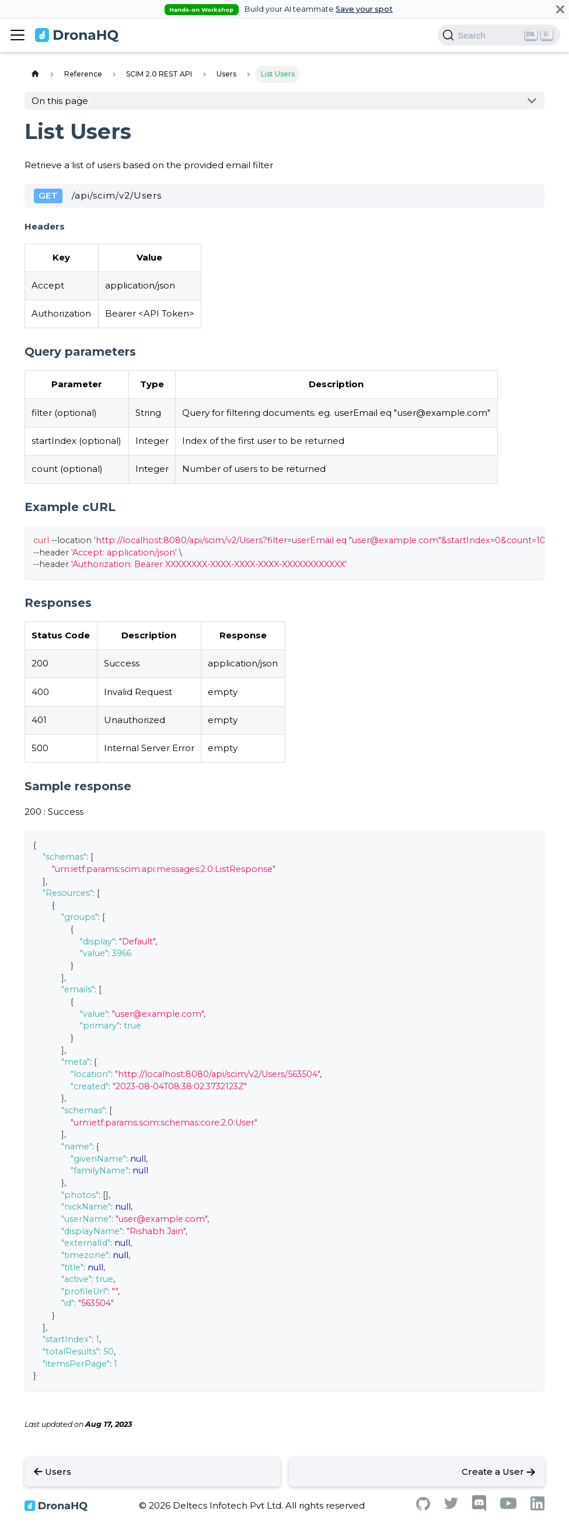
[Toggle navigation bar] (17, 35)
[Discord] (479, 1508)
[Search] (499, 35)
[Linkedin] (537, 1507)
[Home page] (35, 74)
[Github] (423, 1507)
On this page (60, 100)
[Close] (560, 9)
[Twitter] (451, 1506)
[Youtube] (508, 1506)
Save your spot (364, 9)
